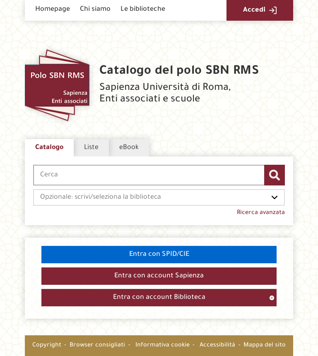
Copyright (46, 345)
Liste (91, 148)
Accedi (254, 10)
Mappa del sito (264, 345)
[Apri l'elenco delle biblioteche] (274, 197)
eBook (129, 148)
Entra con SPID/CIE (159, 254)
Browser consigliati (97, 345)
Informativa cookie (162, 345)
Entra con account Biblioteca (159, 297)
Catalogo (49, 148)
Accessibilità (217, 345)
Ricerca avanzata (261, 213)
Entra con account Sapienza (159, 276)
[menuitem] (52, 10)
